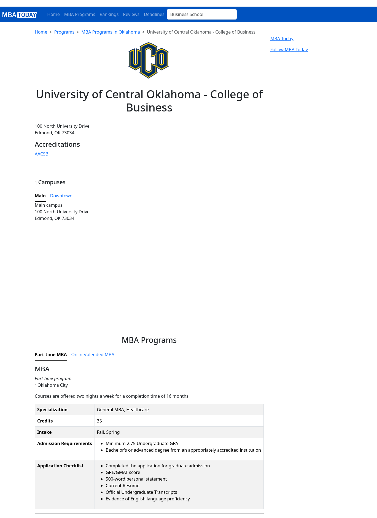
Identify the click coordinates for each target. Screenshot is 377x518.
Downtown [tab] (61, 196)
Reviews (131, 14)
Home (53, 14)
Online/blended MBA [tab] (92, 354)
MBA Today (281, 39)
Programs (64, 32)
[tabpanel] (149, 223)
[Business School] (202, 14)
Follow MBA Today (289, 50)
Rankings (109, 14)
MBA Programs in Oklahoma (110, 32)
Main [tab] (40, 196)
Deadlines (154, 14)
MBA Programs (79, 14)
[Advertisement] (149, 286)
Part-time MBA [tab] (51, 354)
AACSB (41, 154)
